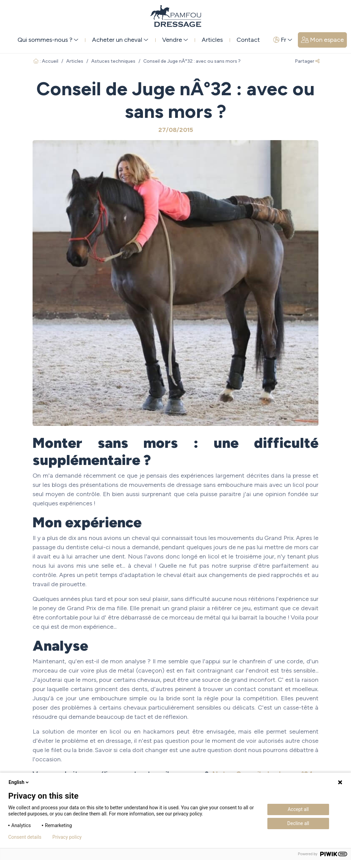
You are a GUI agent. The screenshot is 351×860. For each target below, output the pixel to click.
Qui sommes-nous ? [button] (47, 40)
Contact (248, 40)
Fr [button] (282, 40)
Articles (212, 40)
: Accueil (45, 61)
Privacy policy (67, 837)
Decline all (298, 823)
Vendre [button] (175, 40)
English (19, 782)
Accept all (298, 809)
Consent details (24, 837)
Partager (307, 61)
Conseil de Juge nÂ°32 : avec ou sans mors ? (192, 61)
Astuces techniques (113, 61)
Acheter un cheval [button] (120, 40)
